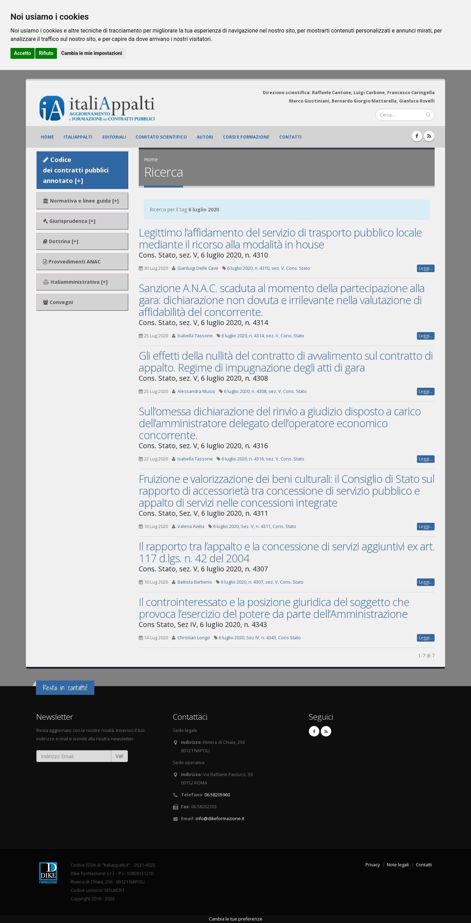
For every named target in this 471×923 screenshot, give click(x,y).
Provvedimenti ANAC (72, 261)
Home (47, 137)
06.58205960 (217, 795)
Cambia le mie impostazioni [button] (91, 53)
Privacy (372, 865)
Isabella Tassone (195, 336)
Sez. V (247, 526)
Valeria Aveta (190, 526)
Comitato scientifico (161, 137)
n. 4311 (263, 526)
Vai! (119, 756)
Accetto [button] (22, 53)
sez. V (277, 268)
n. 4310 (262, 268)
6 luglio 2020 (240, 268)
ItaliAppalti (78, 137)
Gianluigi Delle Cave (197, 268)
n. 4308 (259, 391)
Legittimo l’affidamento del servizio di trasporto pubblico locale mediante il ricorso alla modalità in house (280, 238)
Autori (205, 137)
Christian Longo (193, 638)
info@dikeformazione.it (220, 819)
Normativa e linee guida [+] (81, 200)
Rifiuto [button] (46, 53)
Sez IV (252, 638)
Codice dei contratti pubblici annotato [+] (76, 170)
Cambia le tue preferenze (235, 919)
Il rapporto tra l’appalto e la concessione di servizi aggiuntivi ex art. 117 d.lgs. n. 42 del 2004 (287, 552)
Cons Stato (289, 638)
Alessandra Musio (196, 391)
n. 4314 (256, 336)
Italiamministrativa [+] (75, 282)
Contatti (290, 137)
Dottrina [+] (60, 241)
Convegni (58, 302)
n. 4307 (255, 582)
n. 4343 (268, 638)
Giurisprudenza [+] (69, 221)
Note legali (398, 865)
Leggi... (426, 268)
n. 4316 (256, 459)
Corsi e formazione (246, 137)
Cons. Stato (298, 268)
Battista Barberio (194, 582)
